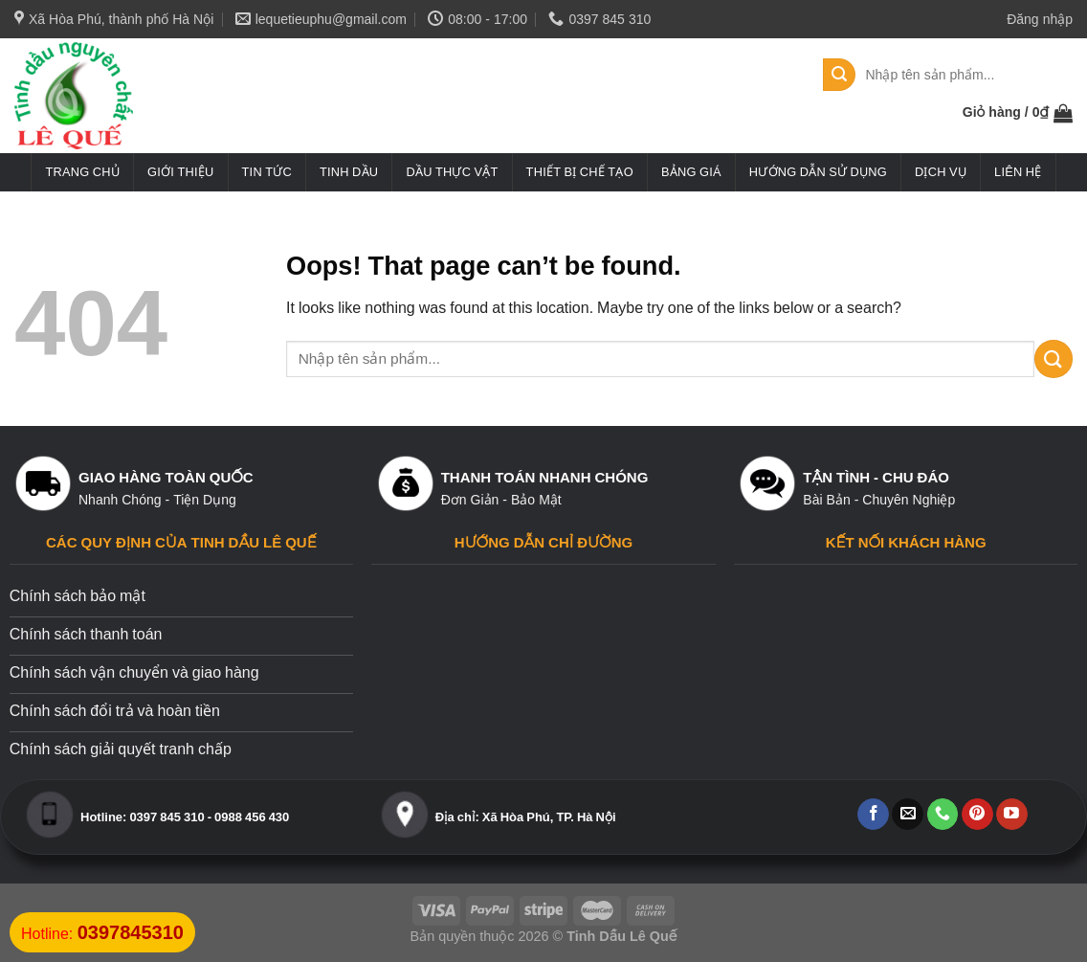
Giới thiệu (180, 172)
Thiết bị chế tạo (579, 172)
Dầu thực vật (452, 172)
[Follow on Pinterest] (977, 814)
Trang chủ (82, 172)
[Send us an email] (907, 814)
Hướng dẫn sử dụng (818, 172)
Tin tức (267, 172)
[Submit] (839, 74)
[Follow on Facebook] (873, 814)
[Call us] (943, 814)
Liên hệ (1017, 172)
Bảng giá (691, 172)
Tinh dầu (349, 172)
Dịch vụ (940, 172)
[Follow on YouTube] (1012, 814)
